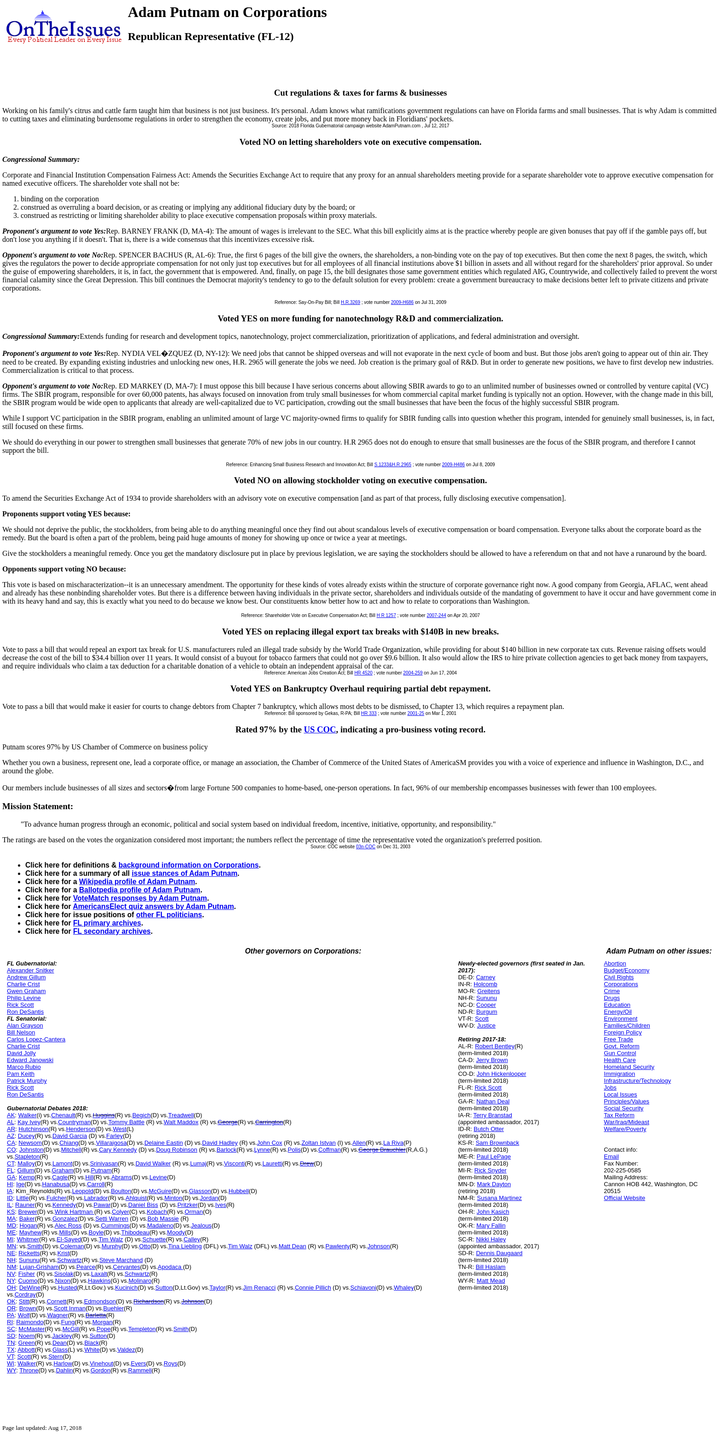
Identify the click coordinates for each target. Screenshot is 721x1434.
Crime (612, 991)
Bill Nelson (21, 1032)
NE (11, 1253)
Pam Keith (20, 1073)
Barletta (96, 1315)
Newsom (30, 1142)
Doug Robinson (176, 1149)
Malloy (26, 1163)
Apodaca (170, 1266)
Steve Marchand (121, 1260)
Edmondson (100, 1301)
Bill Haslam (490, 1266)
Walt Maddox (181, 1122)
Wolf (24, 1315)
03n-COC (365, 846)
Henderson (81, 1128)
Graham (63, 1170)
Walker (27, 1115)
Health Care (619, 1060)
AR (11, 1128)
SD (11, 1335)
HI (10, 1184)
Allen (359, 1142)
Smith (34, 1246)
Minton (174, 1197)
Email (611, 1156)
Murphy (111, 1246)
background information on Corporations (189, 865)
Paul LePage (494, 1156)
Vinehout (101, 1363)
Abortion (615, 963)
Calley (191, 1239)
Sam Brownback (497, 1142)
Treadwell (181, 1115)
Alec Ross (68, 1225)
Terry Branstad (492, 1115)
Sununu (29, 1260)
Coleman (72, 1246)
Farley (114, 1135)
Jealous (201, 1225)
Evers (138, 1363)
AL (10, 1122)
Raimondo (29, 1322)
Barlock (226, 1149)
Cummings (115, 1225)
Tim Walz (110, 1239)
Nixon (62, 1280)
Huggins (104, 1115)
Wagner (57, 1315)
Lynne (262, 1149)
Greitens (488, 991)
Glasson (200, 1191)
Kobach (157, 1211)
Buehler (113, 1308)
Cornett (57, 1301)
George (227, 1122)
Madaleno (160, 1225)
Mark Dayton (494, 1184)
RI (10, 1322)
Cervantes (126, 1266)
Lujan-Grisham (38, 1266)
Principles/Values (626, 1101)
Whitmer (28, 1239)
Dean (59, 1342)
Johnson (378, 1246)
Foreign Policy (622, 1032)
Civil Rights (619, 977)
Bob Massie (163, 1218)
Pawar (102, 1204)
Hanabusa (55, 1184)
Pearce (85, 1266)
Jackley (62, 1335)
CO (11, 1149)
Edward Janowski (30, 1060)
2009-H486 (453, 464)
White (91, 1349)
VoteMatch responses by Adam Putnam (140, 898)
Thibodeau (135, 1232)
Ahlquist (136, 1197)
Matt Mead (491, 1280)
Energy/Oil (618, 1011)
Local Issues (620, 1094)
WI (10, 1363)
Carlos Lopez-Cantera (36, 1039)
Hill (90, 1177)
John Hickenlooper (501, 1073)
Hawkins (99, 1280)
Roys (170, 1363)
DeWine (29, 1287)
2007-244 (436, 615)
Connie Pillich (313, 1287)
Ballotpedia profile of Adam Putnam (139, 890)
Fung (68, 1322)
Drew (307, 1163)
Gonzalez (65, 1218)
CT (10, 1163)
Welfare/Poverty (625, 1128)
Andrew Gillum (26, 977)
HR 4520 (363, 672)
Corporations (621, 984)
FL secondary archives (112, 931)
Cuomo (28, 1280)
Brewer (27, 1211)
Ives (220, 1204)
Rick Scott (20, 1004)
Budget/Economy (626, 970)
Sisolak (64, 1273)
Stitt (24, 1301)
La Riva (393, 1142)
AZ (11, 1135)
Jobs (610, 1087)
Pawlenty (338, 1246)
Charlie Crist (23, 984)
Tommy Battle (126, 1122)
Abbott (26, 1349)
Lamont (62, 1163)
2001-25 (415, 713)
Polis (294, 1149)
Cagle (60, 1177)
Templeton (142, 1328)
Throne (28, 1370)
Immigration (619, 1073)
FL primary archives (107, 923)
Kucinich (126, 1287)
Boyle (96, 1232)
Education (617, 1004)
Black (91, 1342)
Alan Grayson (25, 1025)
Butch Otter (489, 1128)
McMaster (31, 1328)
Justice (486, 1025)
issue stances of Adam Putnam (184, 873)
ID (10, 1197)
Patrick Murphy (27, 1080)
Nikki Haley (491, 1239)
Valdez (126, 1349)
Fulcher (56, 1197)
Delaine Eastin (163, 1142)
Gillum (25, 1170)
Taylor (218, 1287)
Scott (24, 1356)
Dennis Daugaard (499, 1253)
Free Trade (618, 1039)
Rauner (25, 1204)
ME (11, 1232)
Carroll (95, 1184)
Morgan (102, 1322)
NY (11, 1280)
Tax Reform (619, 1115)
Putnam (101, 1170)
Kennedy (64, 1204)
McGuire (160, 1191)
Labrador (96, 1197)
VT (10, 1356)
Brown (27, 1308)
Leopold (82, 1191)
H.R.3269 (350, 302)
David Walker (153, 1163)
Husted (67, 1287)
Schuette (154, 1239)
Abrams (121, 1177)
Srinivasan (104, 1163)
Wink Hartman (74, 1211)
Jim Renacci (259, 1287)
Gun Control (620, 1053)
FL (10, 1170)
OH (11, 1287)
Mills (65, 1232)
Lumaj (198, 1163)
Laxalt (99, 1273)
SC (11, 1328)
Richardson (148, 1301)
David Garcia (69, 1135)
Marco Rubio (24, 1066)
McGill (71, 1328)
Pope (103, 1328)
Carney (485, 977)
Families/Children (627, 1025)
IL (9, 1204)
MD (11, 1225)
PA (10, 1315)
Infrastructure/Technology (637, 1080)
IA (9, 1191)
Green (26, 1342)
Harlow (62, 1363)
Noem (26, 1335)
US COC (320, 729)
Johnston (31, 1149)
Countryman (74, 1122)
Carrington (269, 1122)
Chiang (68, 1142)
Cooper (486, 1004)
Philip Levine (24, 997)
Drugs (612, 997)
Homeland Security (629, 1066)
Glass (60, 1349)
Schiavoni (363, 1287)
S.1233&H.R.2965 (393, 464)
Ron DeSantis (25, 1011)
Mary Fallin (491, 1225)
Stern (55, 1356)
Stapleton (27, 1156)
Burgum (487, 1011)
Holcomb (485, 984)
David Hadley (220, 1142)
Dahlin (64, 1370)
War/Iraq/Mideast (626, 1122)
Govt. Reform (621, 1046)
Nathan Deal (492, 1101)
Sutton (164, 1287)
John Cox (269, 1142)
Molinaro (139, 1280)
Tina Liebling (184, 1246)
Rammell (140, 1370)
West (119, 1128)
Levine (158, 1177)
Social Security (623, 1108)
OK (11, 1301)
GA (11, 1177)
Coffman (329, 1149)
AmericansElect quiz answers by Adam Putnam (153, 906)
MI (10, 1239)
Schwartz (69, 1260)
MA (11, 1218)
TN (11, 1342)
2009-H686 (402, 302)
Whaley (404, 1287)
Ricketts (29, 1253)
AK (11, 1115)
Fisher (26, 1273)
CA (11, 1142)
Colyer (120, 1211)
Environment (620, 1018)
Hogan (28, 1225)
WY (11, 1370)
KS (11, 1211)
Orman (194, 1211)
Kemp (26, 1177)
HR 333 (369, 713)
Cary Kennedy (118, 1149)
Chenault (63, 1115)
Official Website (624, 1197)
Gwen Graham (26, 991)
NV (11, 1273)
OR (11, 1308)
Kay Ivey (28, 1122)
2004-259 (413, 672)
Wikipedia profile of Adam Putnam (137, 882)
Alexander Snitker (30, 970)
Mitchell (71, 1149)
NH (11, 1260)
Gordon (100, 1370)
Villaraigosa (111, 1142)
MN (11, 1246)
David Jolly (21, 1053)
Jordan (209, 1197)
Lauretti (272, 1163)
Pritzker (187, 1204)
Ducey (26, 1135)
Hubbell (239, 1191)
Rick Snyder (491, 1170)
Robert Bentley (495, 1046)
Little (22, 1197)
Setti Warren (111, 1218)
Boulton (121, 1191)
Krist (63, 1253)
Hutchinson (33, 1128)
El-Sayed (69, 1239)
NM (11, 1266)
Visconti (234, 1163)
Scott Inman (70, 1308)
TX (11, 1349)
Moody (176, 1232)
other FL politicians (169, 915)
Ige (20, 1184)
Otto (145, 1246)
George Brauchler (382, 1149)
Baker (27, 1218)
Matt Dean (292, 1246)
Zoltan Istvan (319, 1142)
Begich (141, 1115)
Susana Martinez (499, 1197)
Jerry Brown (492, 1060)
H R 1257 (386, 615)
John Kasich (493, 1211)
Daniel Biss (143, 1204)
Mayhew (30, 1232)
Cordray (25, 1294)
